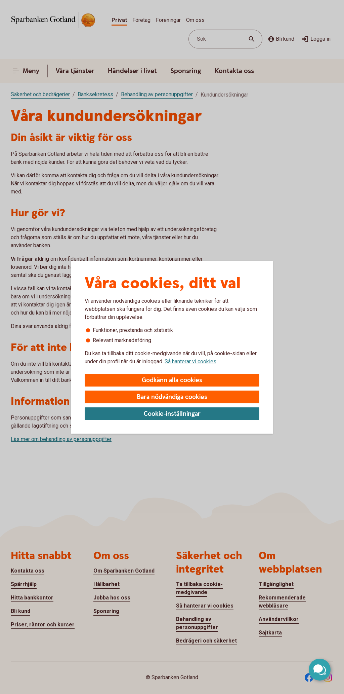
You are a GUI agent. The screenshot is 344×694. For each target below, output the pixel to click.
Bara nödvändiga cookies (172, 397)
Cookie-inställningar (172, 414)
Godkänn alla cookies (172, 380)
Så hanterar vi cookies (190, 361)
